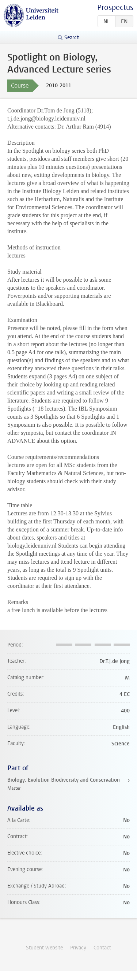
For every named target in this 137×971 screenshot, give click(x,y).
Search (72, 37)
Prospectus (115, 7)
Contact (102, 947)
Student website (44, 947)
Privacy (78, 947)
